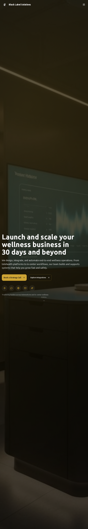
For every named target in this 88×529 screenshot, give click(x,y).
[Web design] (18, 288)
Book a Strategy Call (14, 278)
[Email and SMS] (25, 288)
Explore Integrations (40, 277)
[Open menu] (84, 4)
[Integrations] (32, 288)
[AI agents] (11, 288)
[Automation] (4, 288)
